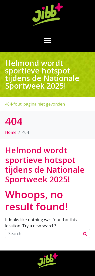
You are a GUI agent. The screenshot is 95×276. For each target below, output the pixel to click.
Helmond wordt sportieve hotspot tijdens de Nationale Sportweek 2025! (45, 165)
